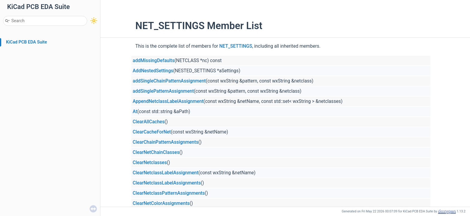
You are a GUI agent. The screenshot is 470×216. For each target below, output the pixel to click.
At (135, 111)
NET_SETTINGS (235, 46)
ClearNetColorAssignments (161, 203)
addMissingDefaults (153, 60)
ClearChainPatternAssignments (165, 142)
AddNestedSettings (153, 71)
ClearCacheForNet (152, 132)
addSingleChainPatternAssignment (169, 81)
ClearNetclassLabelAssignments (167, 183)
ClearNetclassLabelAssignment (165, 173)
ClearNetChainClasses (156, 152)
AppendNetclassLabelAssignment (168, 101)
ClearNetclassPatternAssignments (169, 193)
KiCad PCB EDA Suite (26, 42)
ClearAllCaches (149, 121)
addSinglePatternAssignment (163, 91)
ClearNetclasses (150, 162)
